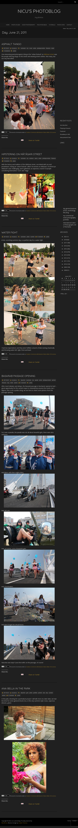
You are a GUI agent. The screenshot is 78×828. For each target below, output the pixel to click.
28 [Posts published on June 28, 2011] (64, 289)
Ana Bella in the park (16, 688)
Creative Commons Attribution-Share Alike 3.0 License (41, 132)
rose (44, 692)
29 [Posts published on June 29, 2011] (66, 289)
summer (32, 236)
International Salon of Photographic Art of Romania (69, 225)
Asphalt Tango (11, 44)
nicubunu (14, 48)
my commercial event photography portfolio (69, 218)
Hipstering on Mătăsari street (22, 154)
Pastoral (62, 131)
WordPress (4, 823)
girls (27, 692)
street (52, 48)
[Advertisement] (69, 85)
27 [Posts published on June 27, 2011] (62, 289)
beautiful (23, 380)
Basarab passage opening (18, 375)
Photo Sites (61, 25)
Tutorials (52, 25)
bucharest (23, 48)
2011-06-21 (6, 48)
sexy (8, 382)
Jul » (66, 294)
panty (36, 158)
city (27, 48)
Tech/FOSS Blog (42, 25)
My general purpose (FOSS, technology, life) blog (69, 211)
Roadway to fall (65, 134)
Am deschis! (63, 125)
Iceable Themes (22, 823)
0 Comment (6, 161)
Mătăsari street (49, 54)
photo (34, 48)
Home (7, 25)
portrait (54, 380)
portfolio (35, 692)
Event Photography (28, 25)
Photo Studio (15, 25)
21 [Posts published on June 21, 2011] (64, 287)
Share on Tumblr (35, 140)
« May (62, 294)
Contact (69, 25)
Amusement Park (65, 137)
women (16, 382)
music (30, 48)
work (13, 132)
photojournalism (41, 48)
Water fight (10, 232)
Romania (48, 48)
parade (36, 380)
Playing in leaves (65, 128)
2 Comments (7, 51)
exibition (31, 158)
